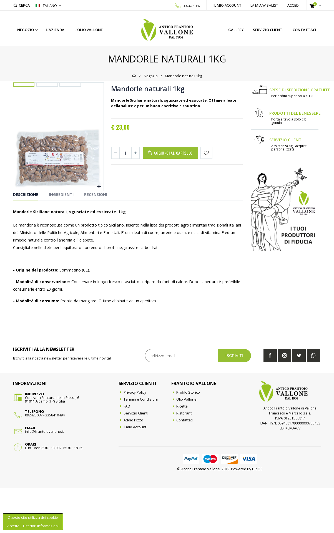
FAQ (127, 451)
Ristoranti (184, 458)
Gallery (236, 29)
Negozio (25, 29)
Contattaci (304, 29)
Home (134, 75)
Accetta (13, 525)
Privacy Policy (135, 437)
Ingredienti (61, 239)
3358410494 (55, 459)
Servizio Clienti (268, 29)
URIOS (257, 513)
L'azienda (55, 29)
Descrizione (25, 239)
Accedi (293, 5)
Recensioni (95, 239)
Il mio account (227, 5)
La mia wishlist (264, 5)
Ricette (182, 451)
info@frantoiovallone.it (44, 476)
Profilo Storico (188, 437)
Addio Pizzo (133, 464)
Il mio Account (135, 471)
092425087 (191, 5)
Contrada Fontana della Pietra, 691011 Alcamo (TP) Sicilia (52, 444)
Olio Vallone (186, 444)
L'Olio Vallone (88, 29)
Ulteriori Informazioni (41, 525)
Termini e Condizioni (141, 444)
